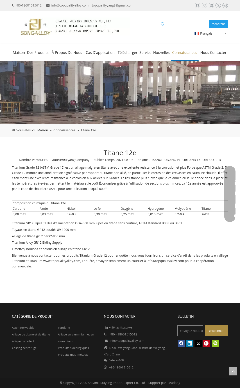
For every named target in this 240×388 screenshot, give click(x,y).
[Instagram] (225, 5)
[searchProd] (188, 24)
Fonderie (64, 328)
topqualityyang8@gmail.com (113, 5)
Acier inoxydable (23, 328)
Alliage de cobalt (23, 341)
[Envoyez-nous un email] (190, 330)
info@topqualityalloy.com (70, 5)
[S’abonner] (216, 330)
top (233, 371)
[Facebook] (197, 5)
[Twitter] (218, 5)
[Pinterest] (206, 343)
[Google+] (204, 5)
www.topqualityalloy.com (61, 261)
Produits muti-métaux (73, 355)
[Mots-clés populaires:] (218, 24)
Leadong (174, 383)
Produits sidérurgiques (73, 348)
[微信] (215, 343)
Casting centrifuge (24, 348)
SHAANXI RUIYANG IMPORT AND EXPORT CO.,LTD (185, 160)
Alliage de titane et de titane (31, 334)
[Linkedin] (211, 5)
